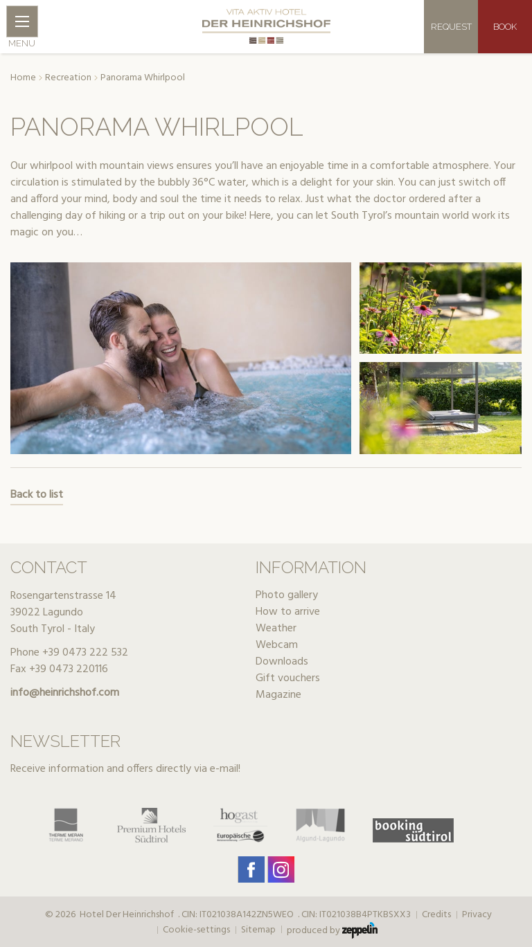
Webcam (277, 645)
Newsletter (65, 741)
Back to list (36, 495)
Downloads (282, 662)
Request (451, 26)
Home (23, 78)
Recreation (68, 78)
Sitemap (258, 930)
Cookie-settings (196, 930)
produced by (332, 930)
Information (311, 567)
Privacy (477, 915)
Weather (276, 629)
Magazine (278, 695)
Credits (436, 915)
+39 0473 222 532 (85, 653)
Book (505, 26)
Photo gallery (287, 595)
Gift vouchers (288, 678)
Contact (48, 567)
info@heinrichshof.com (64, 693)
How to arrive (288, 612)
